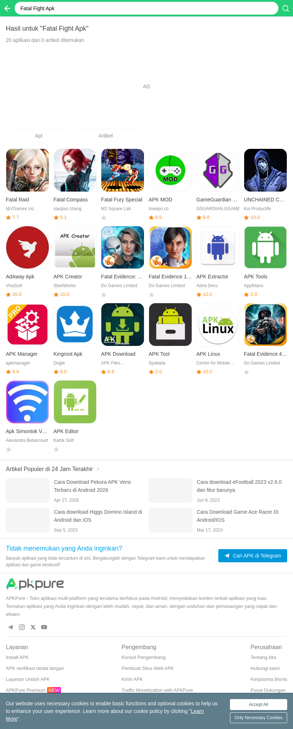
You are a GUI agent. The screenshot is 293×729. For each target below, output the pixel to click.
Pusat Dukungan (268, 690)
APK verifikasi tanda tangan (35, 668)
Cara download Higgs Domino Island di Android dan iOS (98, 516)
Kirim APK (132, 679)
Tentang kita (263, 657)
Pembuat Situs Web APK (148, 668)
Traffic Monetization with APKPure (157, 690)
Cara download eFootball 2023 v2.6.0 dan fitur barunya (239, 486)
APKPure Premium (26, 690)
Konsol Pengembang (144, 657)
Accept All (258, 704)
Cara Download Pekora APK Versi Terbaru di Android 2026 (92, 486)
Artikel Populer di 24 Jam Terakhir (49, 469)
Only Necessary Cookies (258, 717)
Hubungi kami (265, 668)
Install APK (17, 657)
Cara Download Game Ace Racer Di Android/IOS (237, 516)
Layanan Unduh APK (28, 679)
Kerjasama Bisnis (269, 679)
